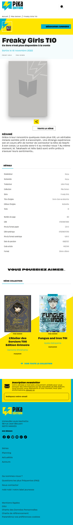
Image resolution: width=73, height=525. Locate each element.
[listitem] (4, 437)
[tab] (7, 165)
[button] (56, 26)
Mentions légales (11, 502)
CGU (4, 506)
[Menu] (65, 7)
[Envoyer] (66, 396)
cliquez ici (30, 390)
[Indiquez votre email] (33, 396)
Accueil (5, 16)
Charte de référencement (15, 513)
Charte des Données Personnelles (19, 509)
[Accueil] (12, 6)
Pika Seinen (16, 16)
